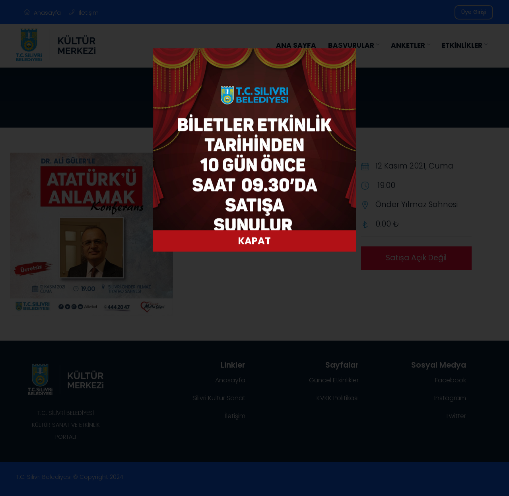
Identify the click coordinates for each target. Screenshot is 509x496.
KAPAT (254, 242)
